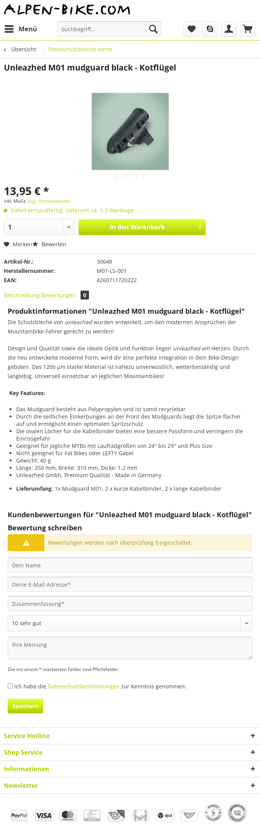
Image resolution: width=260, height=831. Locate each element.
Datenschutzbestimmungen (83, 686)
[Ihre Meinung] (130, 648)
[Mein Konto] (229, 29)
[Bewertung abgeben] (130, 623)
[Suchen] (153, 29)
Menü (21, 28)
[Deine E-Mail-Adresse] (130, 584)
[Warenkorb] (247, 29)
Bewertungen (65, 295)
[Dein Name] (130, 565)
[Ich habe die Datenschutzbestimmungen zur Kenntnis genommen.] (10, 685)
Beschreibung (22, 295)
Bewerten (49, 244)
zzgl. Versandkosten (49, 201)
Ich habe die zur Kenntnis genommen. (100, 686)
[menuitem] (20, 29)
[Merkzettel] (191, 29)
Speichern (25, 706)
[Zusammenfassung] (130, 603)
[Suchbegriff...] (109, 29)
